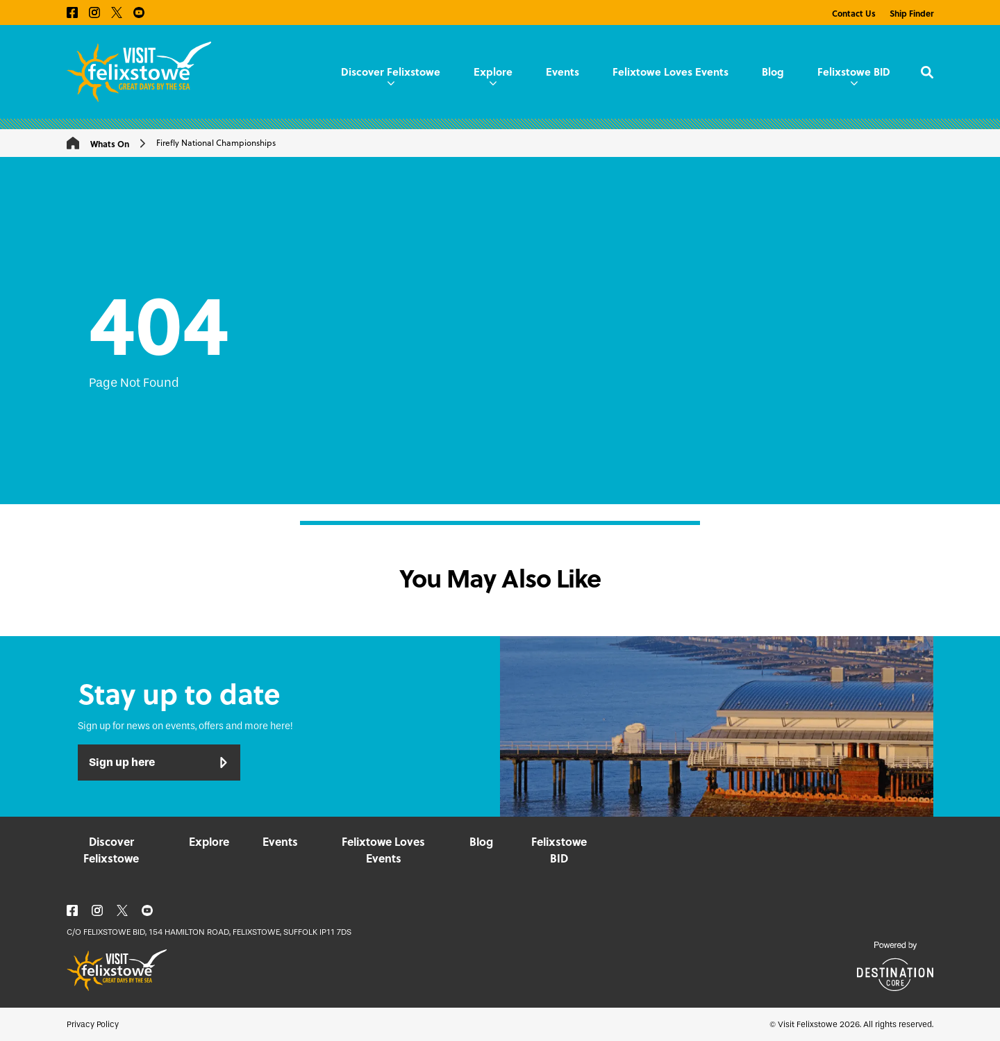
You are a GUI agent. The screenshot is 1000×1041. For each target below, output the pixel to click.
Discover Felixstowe (390, 74)
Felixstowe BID (853, 74)
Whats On (109, 144)
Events (562, 71)
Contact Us (854, 13)
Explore (493, 74)
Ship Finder (911, 13)
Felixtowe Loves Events (670, 71)
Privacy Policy (93, 1024)
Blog (773, 71)
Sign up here (159, 762)
